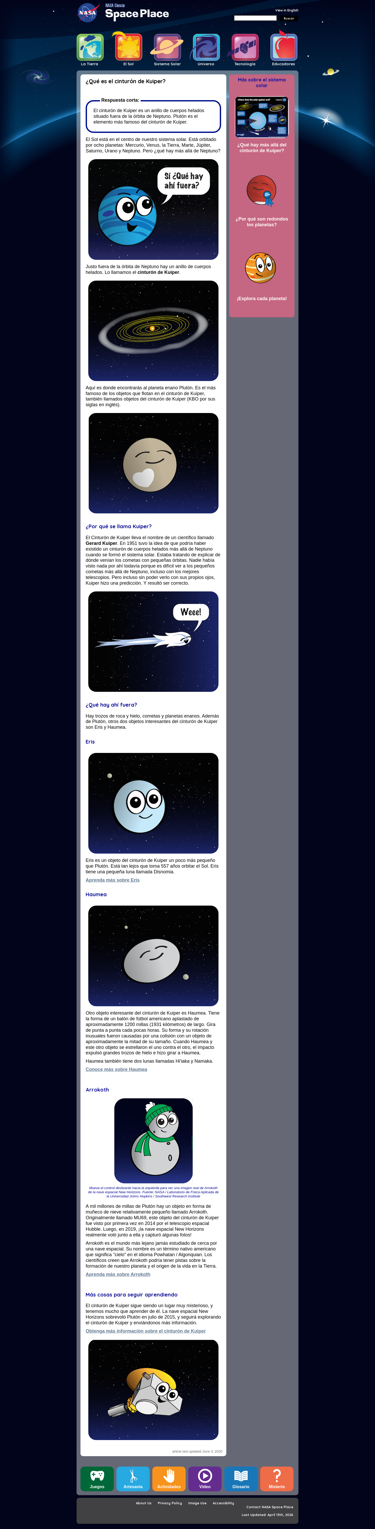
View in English (286, 10)
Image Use (197, 1503)
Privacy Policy (170, 1503)
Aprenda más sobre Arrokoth (118, 1274)
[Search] (255, 18)
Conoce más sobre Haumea (116, 1069)
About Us (144, 1503)
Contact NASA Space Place (269, 1507)
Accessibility (223, 1503)
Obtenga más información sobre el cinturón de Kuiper (146, 1331)
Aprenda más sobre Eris (113, 880)
